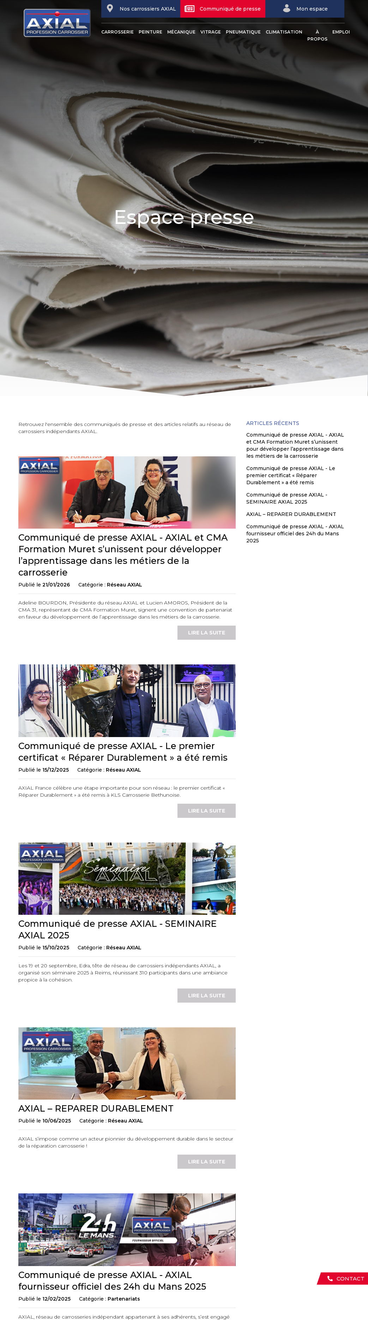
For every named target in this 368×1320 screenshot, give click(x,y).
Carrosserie (117, 32)
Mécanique (181, 32)
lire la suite (206, 632)
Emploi (341, 32)
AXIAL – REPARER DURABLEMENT (96, 1108)
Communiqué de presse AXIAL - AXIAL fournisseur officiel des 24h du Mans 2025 (295, 533)
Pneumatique (243, 32)
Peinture (150, 32)
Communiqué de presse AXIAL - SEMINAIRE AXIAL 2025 (286, 498)
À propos (317, 35)
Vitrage (210, 32)
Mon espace (305, 8)
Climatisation (284, 32)
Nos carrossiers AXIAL (140, 8)
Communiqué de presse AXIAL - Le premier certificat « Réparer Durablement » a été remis (290, 475)
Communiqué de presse (223, 8)
